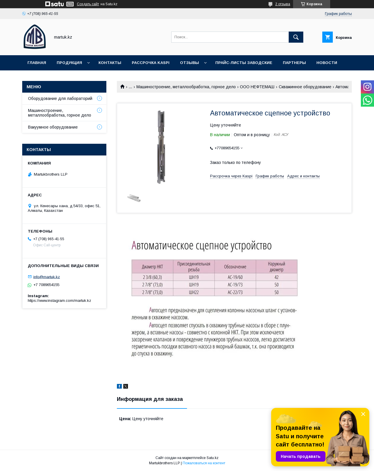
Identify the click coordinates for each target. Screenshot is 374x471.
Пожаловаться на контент (204, 463)
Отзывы (189, 62)
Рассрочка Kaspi (150, 62)
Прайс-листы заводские (243, 62)
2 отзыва (282, 4)
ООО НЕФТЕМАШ (257, 86)
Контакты (109, 62)
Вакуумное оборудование (53, 127)
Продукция (69, 62)
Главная (36, 62)
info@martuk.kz (46, 276)
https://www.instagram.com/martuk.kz (59, 300)
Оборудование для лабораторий (60, 98)
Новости (326, 62)
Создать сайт (88, 4)
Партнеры (294, 62)
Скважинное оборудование (305, 86)
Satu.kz (213, 458)
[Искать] (296, 37)
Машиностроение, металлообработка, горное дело (186, 86)
